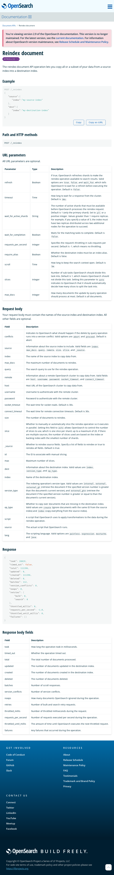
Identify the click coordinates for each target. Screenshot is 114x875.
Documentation (17, 16)
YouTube (11, 818)
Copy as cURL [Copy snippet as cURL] (96, 122)
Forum (9, 759)
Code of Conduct (15, 754)
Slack (9, 770)
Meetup (10, 823)
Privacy (67, 786)
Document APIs (9, 25)
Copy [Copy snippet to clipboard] (78, 122)
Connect (11, 802)
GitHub (10, 765)
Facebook (11, 828)
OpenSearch (18, 6)
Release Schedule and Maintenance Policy (83, 42)
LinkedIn (11, 812)
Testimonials (70, 775)
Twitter (10, 807)
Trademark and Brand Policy (79, 781)
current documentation (69, 38)
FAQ (65, 770)
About (66, 754)
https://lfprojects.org (17, 868)
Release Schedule (73, 759)
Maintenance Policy (74, 765)
